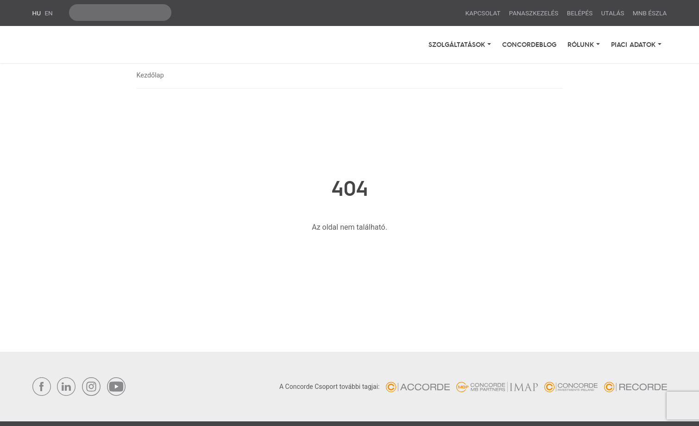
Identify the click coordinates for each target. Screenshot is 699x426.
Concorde (83, 44)
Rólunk (581, 44)
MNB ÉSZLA (650, 13)
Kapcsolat (483, 13)
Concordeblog (529, 44)
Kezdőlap (150, 75)
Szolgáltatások (457, 44)
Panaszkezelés (534, 13)
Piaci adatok (634, 44)
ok (162, 12)
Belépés (580, 13)
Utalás (612, 13)
